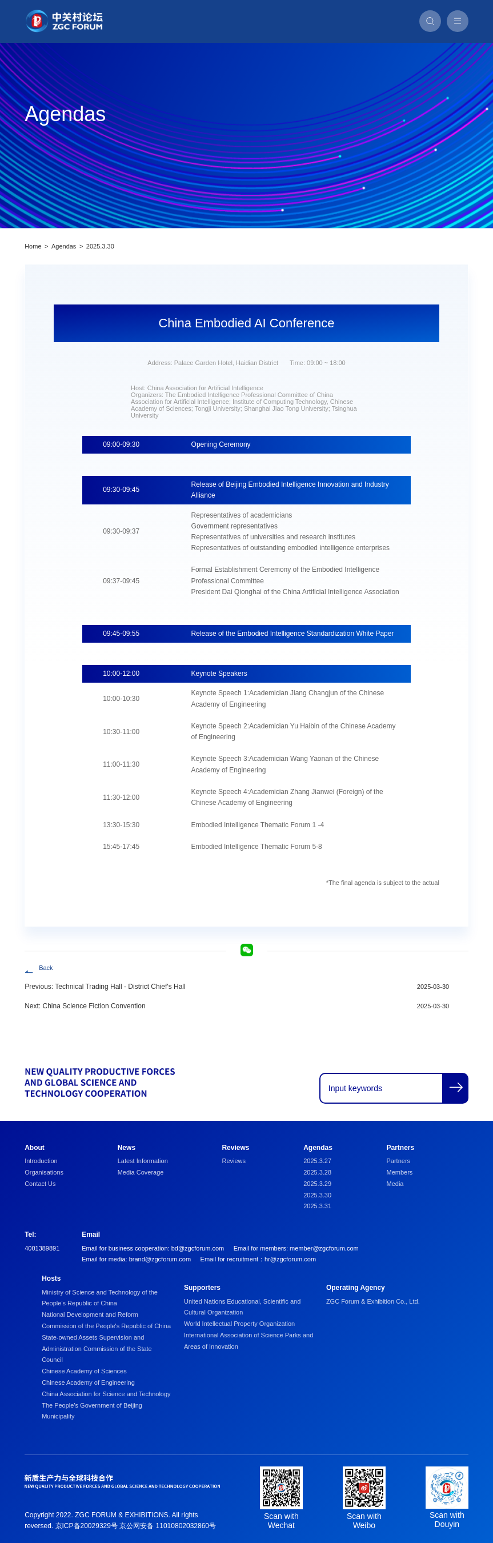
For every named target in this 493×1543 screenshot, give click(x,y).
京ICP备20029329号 (86, 1526)
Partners (401, 1148)
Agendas (63, 246)
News (126, 1148)
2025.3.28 (317, 1172)
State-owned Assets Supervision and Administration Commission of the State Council (97, 1349)
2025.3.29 (317, 1183)
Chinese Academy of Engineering (88, 1382)
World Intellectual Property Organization (239, 1323)
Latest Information (143, 1160)
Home (33, 246)
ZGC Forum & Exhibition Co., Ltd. (373, 1301)
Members (400, 1172)
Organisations (44, 1172)
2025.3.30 (100, 246)
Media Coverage (141, 1172)
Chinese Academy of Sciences (84, 1371)
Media (395, 1183)
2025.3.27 (317, 1160)
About (35, 1148)
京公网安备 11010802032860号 (167, 1526)
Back (46, 967)
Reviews (235, 1148)
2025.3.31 (317, 1206)
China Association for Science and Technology (106, 1393)
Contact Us (40, 1183)
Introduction (41, 1160)
